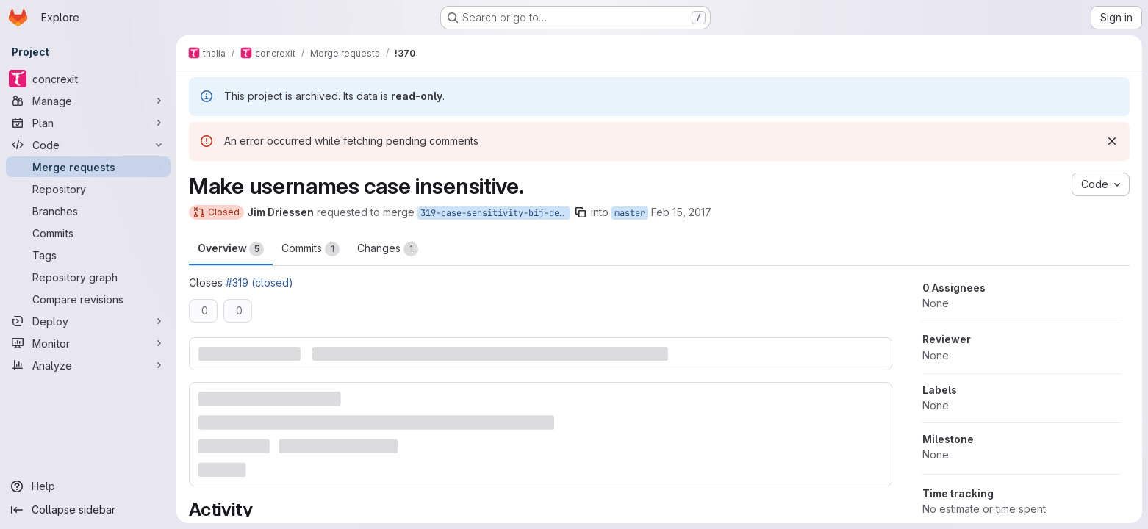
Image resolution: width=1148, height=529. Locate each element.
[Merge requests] (88, 166)
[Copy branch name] (580, 212)
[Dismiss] (1112, 141)
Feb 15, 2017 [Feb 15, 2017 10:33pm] (681, 212)
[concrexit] (88, 78)
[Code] (88, 144)
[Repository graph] (88, 277)
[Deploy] (88, 321)
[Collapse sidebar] (88, 510)
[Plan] (88, 122)
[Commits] (88, 233)
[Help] (88, 486)
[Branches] (88, 211)
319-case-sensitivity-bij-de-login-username (495, 213)
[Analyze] (88, 365)
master (629, 213)
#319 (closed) (259, 282)
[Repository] (88, 189)
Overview (231, 249)
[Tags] (88, 255)
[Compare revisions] (88, 299)
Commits (310, 249)
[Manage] (88, 100)
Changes (387, 249)
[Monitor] (88, 343)
